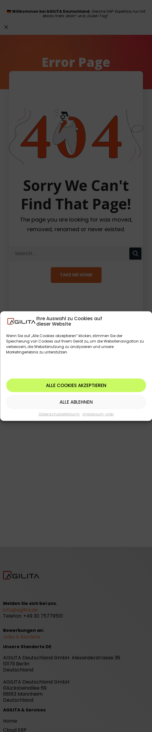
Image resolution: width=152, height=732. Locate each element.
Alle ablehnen (76, 402)
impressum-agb (98, 414)
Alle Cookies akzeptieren (76, 385)
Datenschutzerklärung (59, 414)
